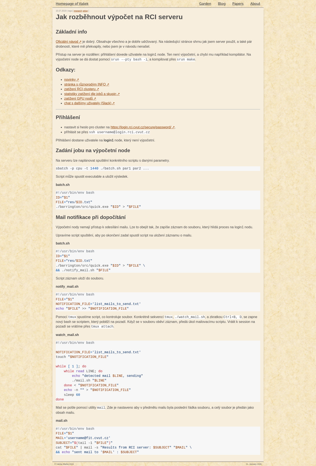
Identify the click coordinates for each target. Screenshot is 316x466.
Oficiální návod (69, 41)
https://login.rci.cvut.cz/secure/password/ (143, 127)
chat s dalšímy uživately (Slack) (89, 103)
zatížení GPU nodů (80, 98)
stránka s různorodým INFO (86, 84)
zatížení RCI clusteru (81, 89)
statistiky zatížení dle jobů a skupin (92, 94)
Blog (222, 4)
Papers (238, 4)
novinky (71, 79)
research (78, 11)
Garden (205, 4)
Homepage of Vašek (72, 4)
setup (85, 11)
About (255, 4)
